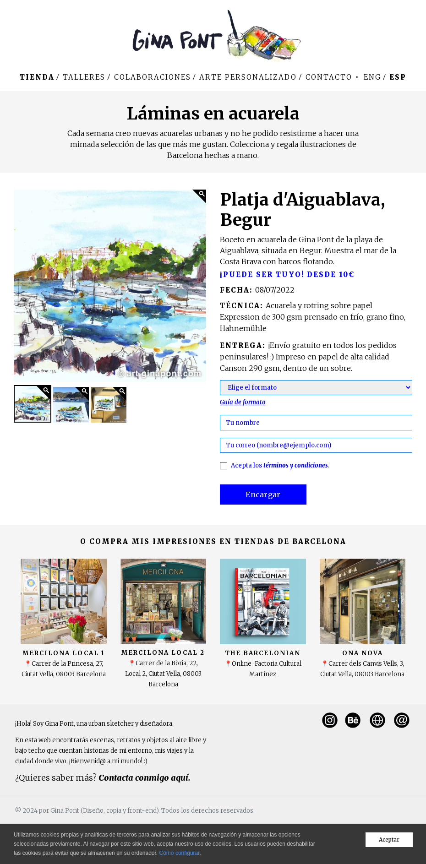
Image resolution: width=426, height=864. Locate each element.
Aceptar (389, 839)
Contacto (329, 77)
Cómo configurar (179, 853)
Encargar (263, 494)
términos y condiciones (295, 465)
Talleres (84, 77)
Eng (372, 77)
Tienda (37, 77)
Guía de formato (243, 402)
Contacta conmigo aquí (143, 777)
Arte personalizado (248, 77)
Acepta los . (280, 465)
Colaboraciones (152, 77)
